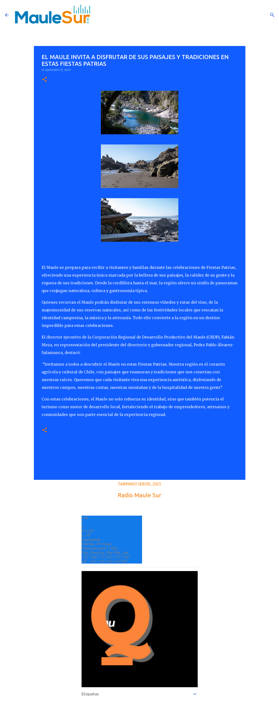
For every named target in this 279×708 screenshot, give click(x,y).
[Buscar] (272, 15)
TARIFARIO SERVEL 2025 (139, 484)
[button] (44, 79)
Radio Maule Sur (139, 495)
